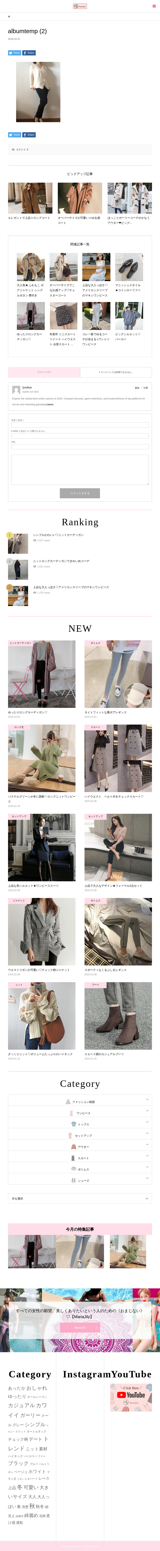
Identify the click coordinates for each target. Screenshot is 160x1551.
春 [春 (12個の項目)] (19, 1506)
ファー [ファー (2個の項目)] (42, 1456)
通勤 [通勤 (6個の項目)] (19, 1523)
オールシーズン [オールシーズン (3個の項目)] (37, 1396)
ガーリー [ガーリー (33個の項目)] (30, 1415)
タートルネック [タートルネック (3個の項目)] (36, 1431)
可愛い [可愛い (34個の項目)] (31, 1487)
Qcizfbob (27, 387)
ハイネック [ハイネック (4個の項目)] (15, 1456)
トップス (83, 1124)
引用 (145, 388)
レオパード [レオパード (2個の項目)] (31, 1478)
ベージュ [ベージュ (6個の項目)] (21, 1472)
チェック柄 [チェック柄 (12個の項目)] (18, 1439)
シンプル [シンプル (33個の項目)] (35, 1424)
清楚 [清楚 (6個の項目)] (25, 1507)
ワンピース (83, 1113)
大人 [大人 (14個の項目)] (32, 1496)
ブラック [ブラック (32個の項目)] (18, 1463)
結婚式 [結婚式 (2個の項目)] (19, 1516)
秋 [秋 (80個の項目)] (32, 1506)
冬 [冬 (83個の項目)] (20, 1487)
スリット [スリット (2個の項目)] (20, 1431)
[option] (32, 1251)
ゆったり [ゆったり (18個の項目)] (17, 1396)
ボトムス (83, 1169)
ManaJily (80, 1327)
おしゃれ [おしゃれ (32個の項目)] (36, 1388)
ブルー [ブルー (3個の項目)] (34, 1464)
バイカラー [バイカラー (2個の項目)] (30, 1456)
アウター (83, 1147)
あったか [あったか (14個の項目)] (17, 1388)
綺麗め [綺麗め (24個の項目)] (31, 1515)
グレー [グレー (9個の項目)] (18, 1425)
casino (50, 404)
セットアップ (83, 1135)
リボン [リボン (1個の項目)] (20, 1479)
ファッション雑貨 (83, 1102)
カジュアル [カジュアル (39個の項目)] (21, 1405)
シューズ (83, 1180)
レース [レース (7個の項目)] (44, 1478)
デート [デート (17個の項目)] (36, 1439)
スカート (83, 1158)
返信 (137, 388)
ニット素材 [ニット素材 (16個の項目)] (36, 1449)
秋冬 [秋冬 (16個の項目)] (40, 1506)
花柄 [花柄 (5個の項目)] (42, 1516)
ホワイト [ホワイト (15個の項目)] (37, 1471)
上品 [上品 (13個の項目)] (12, 1487)
